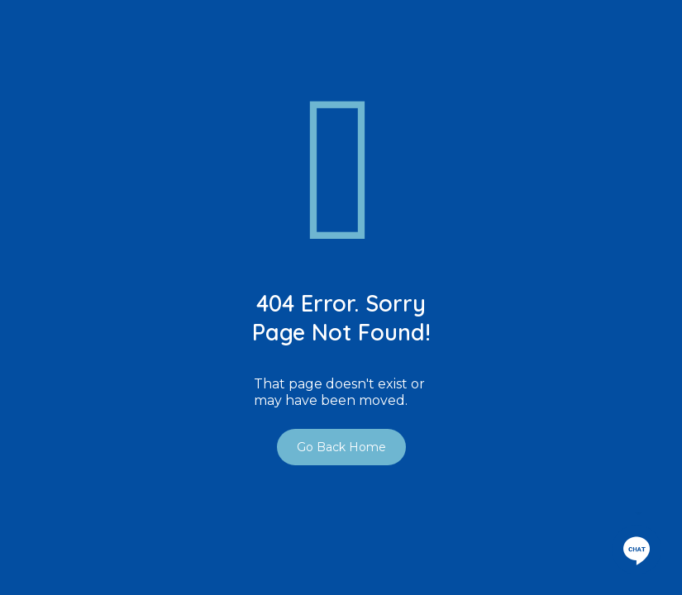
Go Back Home (341, 447)
